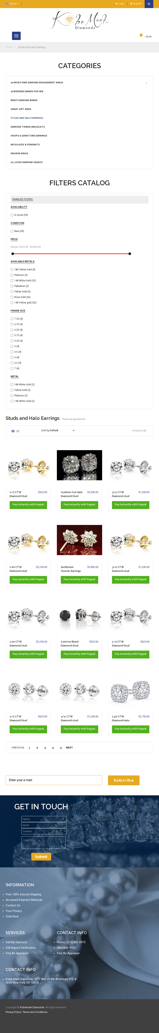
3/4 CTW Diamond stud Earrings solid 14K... (120, 569)
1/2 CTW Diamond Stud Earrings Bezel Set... (19, 718)
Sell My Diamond (16, 942)
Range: (14, 246)
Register (136, 3)
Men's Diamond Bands (24, 100)
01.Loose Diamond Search (27, 162)
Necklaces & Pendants (25, 144)
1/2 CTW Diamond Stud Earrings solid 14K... (18, 494)
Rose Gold (22, 297)
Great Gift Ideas (21, 109)
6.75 (18, 324)
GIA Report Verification (20, 948)
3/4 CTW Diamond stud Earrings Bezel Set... (70, 718)
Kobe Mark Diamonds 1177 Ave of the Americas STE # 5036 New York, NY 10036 (41, 980)
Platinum (21, 275)
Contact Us (13, 905)
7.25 (18, 318)
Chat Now (12, 916)
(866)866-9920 (66, 948)
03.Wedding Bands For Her (27, 91)
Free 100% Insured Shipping (23, 894)
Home (9, 47)
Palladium (21, 286)
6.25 (18, 329)
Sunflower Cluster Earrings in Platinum (71, 569)
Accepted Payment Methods (24, 900)
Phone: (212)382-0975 (71, 942)
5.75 (18, 335)
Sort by (45, 430)
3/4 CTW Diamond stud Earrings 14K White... (120, 494)
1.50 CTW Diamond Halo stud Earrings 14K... (120, 718)
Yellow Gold (22, 291)
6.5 (17, 363)
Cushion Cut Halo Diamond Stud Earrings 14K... (72, 494)
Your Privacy (14, 911)
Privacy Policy (13, 1012)
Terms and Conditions (35, 1012)
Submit (41, 856)
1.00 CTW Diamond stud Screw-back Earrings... (18, 569)
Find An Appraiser (17, 953)
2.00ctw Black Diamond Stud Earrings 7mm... (70, 644)
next (69, 747)
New (19, 231)
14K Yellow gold (25, 302)
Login (120, 3)
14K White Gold (25, 280)
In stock (21, 215)
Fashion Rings (19, 153)
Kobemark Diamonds (32, 1007)
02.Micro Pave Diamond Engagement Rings (37, 82)
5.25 (18, 340)
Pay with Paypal (28, 505)
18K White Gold (24, 384)
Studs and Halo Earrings (27, 118)
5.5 (17, 352)
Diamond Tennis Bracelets (28, 127)
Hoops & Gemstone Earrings (29, 135)
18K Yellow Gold (24, 269)
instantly (23, 504)
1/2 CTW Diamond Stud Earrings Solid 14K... (120, 644)
